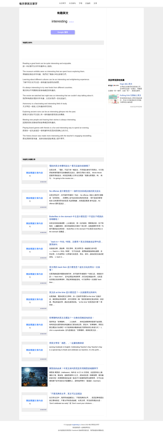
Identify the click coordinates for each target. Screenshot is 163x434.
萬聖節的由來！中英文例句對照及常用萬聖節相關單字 (73, 368)
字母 (80, 3)
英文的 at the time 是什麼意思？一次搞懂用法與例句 (73, 292)
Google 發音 (63, 32)
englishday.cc (76, 425)
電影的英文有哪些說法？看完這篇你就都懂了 (69, 166)
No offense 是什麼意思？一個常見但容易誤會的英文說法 (74, 191)
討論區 (87, 3)
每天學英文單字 (28, 3)
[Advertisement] (63, 53)
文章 (95, 3)
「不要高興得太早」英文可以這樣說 (65, 394)
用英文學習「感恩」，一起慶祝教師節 (66, 343)
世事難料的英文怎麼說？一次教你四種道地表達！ (71, 318)
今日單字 (62, 3)
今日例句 (72, 3)
